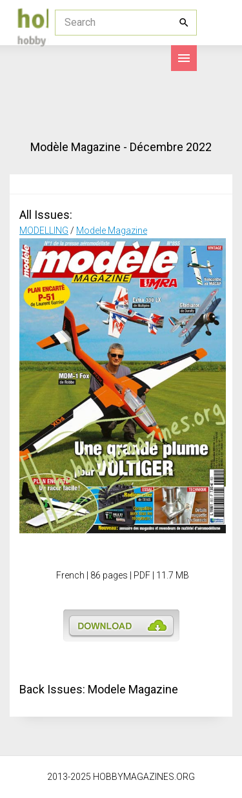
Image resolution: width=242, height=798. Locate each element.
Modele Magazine (111, 230)
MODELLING (43, 230)
